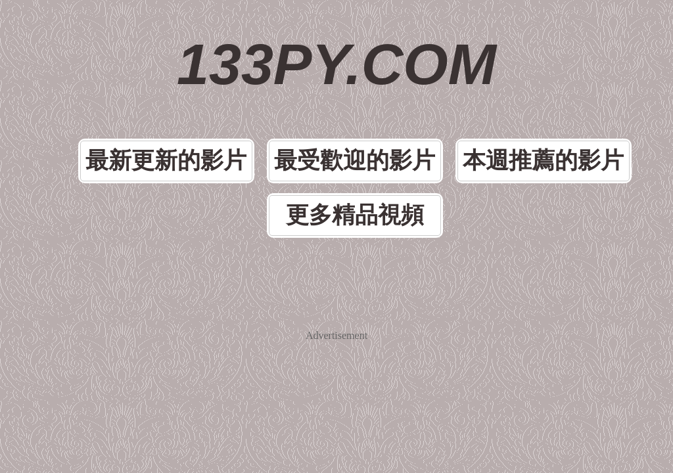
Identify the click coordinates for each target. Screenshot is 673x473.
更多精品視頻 (355, 215)
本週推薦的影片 (543, 160)
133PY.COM (336, 64)
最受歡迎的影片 (354, 160)
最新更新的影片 (165, 160)
